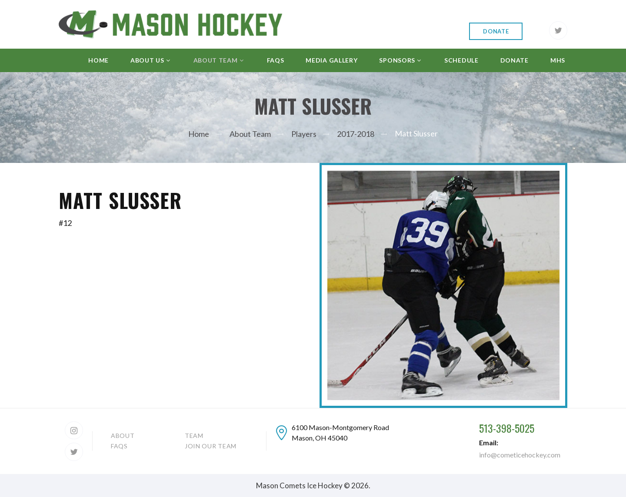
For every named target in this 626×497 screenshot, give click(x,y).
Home (198, 134)
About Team (250, 134)
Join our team (210, 446)
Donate (496, 31)
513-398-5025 (506, 428)
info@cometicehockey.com (519, 455)
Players (303, 134)
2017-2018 (355, 134)
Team (194, 435)
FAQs (119, 446)
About (123, 435)
